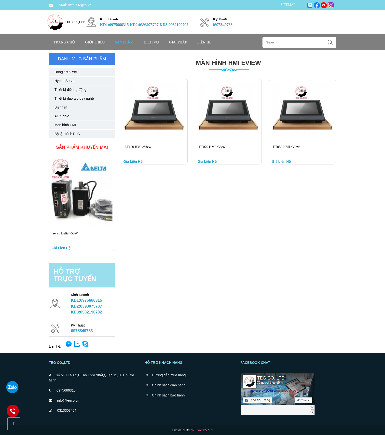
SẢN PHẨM (124, 42)
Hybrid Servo (64, 81)
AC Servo (62, 116)
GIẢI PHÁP (178, 42)
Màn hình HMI (65, 125)
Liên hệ (204, 42)
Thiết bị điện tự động (70, 90)
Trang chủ (64, 42)
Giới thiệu (95, 42)
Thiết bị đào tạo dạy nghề (74, 98)
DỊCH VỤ (151, 42)
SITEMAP (288, 5)
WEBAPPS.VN (202, 430)
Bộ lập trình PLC (67, 134)
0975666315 (66, 390)
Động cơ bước (66, 72)
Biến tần (61, 107)
